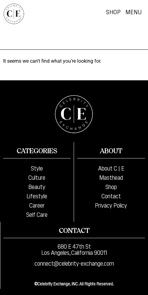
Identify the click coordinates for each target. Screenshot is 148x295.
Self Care (36, 214)
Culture (36, 177)
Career (37, 205)
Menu (133, 11)
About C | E (111, 168)
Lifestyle (37, 196)
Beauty (36, 186)
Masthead (111, 177)
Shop (113, 11)
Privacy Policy (111, 205)
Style (37, 168)
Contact (111, 196)
